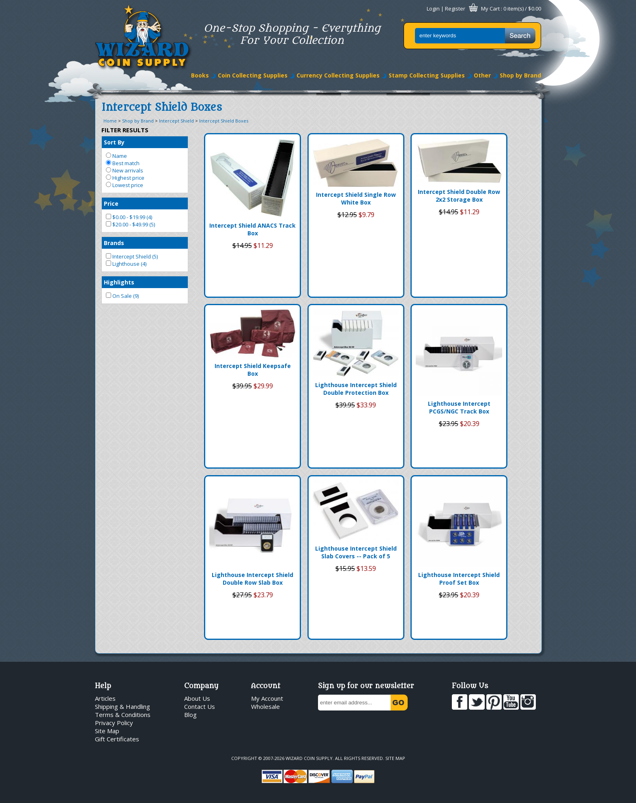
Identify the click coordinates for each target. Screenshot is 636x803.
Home (110, 121)
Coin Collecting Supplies (253, 75)
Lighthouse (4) (126, 263)
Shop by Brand (520, 75)
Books (200, 75)
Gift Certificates (117, 739)
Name (116, 155)
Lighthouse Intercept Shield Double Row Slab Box (252, 578)
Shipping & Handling (122, 706)
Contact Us (199, 706)
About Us (197, 698)
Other (482, 75)
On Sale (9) (122, 295)
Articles (105, 698)
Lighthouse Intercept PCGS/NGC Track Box (459, 407)
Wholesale (265, 706)
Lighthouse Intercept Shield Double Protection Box (356, 388)
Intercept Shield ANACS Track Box (252, 229)
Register (455, 8)
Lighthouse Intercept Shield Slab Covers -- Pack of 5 (356, 552)
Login (433, 8)
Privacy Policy (114, 723)
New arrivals (124, 170)
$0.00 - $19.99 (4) (129, 217)
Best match (123, 163)
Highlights (119, 282)
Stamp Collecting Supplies (427, 75)
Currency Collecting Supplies (338, 75)
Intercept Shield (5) (132, 256)
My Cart (490, 8)
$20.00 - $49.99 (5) (130, 224)
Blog (190, 714)
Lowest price (124, 185)
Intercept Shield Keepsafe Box (253, 369)
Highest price (125, 177)
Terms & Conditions (122, 714)
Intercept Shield (176, 121)
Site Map (107, 731)
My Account (267, 698)
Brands (114, 243)
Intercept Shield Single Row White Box (356, 198)
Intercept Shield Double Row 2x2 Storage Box (459, 195)
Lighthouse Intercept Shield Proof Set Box (459, 578)
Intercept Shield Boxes (223, 121)
